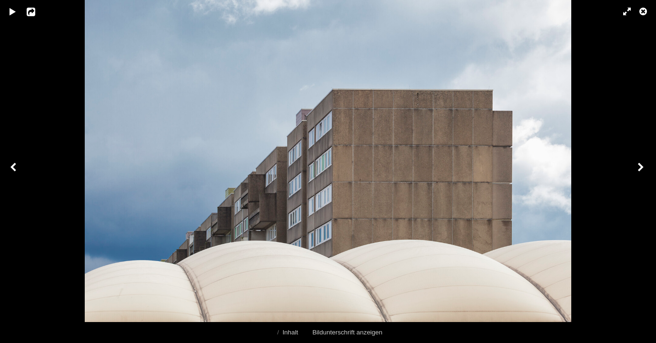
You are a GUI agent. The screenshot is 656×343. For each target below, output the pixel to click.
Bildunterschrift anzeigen (347, 332)
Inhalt (290, 332)
